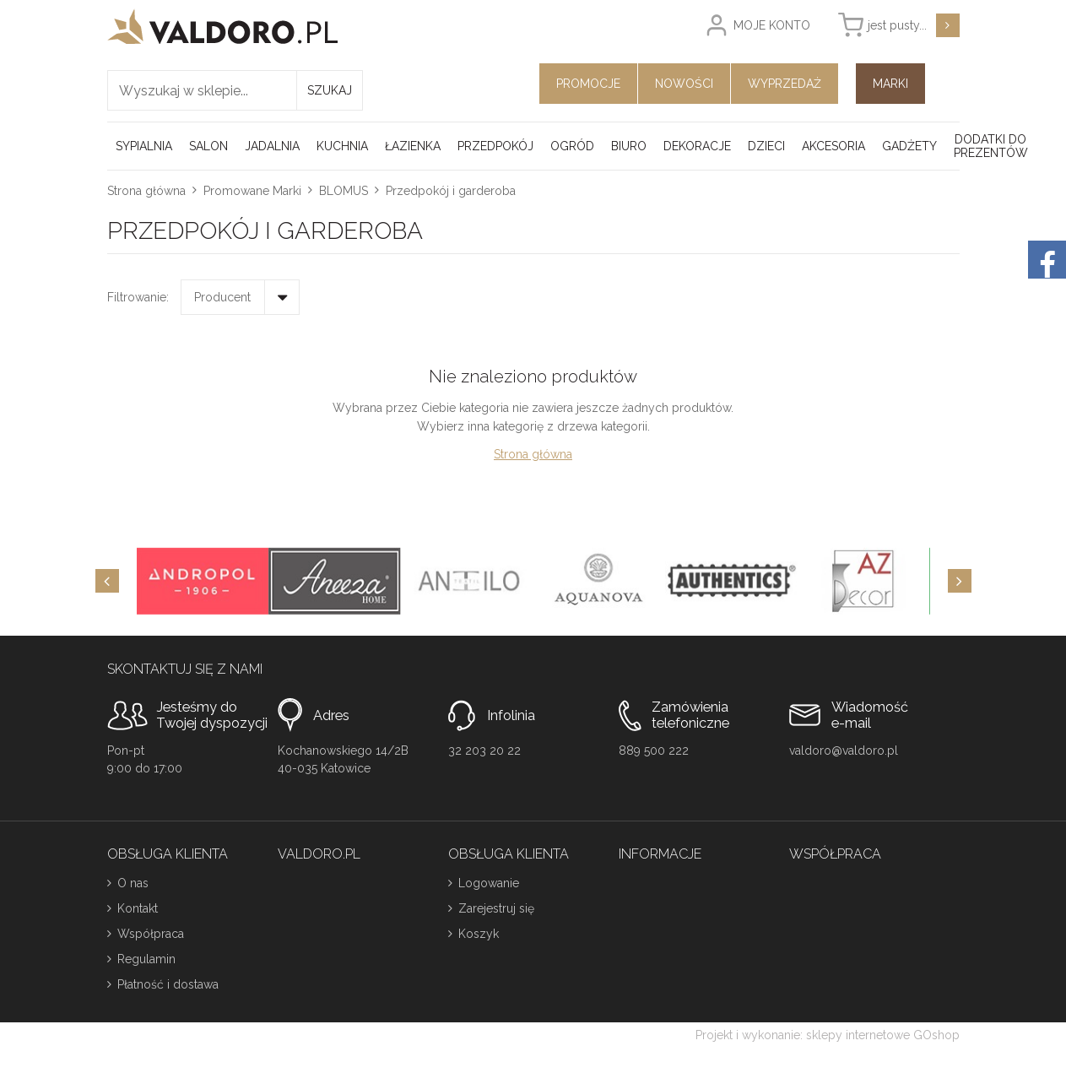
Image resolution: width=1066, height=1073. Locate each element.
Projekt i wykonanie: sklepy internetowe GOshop (827, 1035)
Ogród (572, 146)
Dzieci (766, 146)
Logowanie (488, 883)
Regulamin (146, 959)
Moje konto (771, 25)
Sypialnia (144, 146)
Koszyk (478, 933)
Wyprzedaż (784, 83)
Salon (208, 146)
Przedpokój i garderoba (451, 191)
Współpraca (150, 933)
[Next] (959, 581)
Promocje (588, 83)
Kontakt (137, 908)
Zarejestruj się (496, 908)
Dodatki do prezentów (991, 146)
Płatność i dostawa (168, 984)
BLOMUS (343, 191)
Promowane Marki (252, 191)
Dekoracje (697, 146)
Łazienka (413, 146)
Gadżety (909, 146)
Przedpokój (495, 146)
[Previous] (107, 581)
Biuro (629, 146)
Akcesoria (833, 146)
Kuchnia (342, 146)
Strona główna (146, 191)
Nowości (684, 83)
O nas (133, 883)
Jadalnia (272, 146)
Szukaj (329, 90)
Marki (890, 83)
